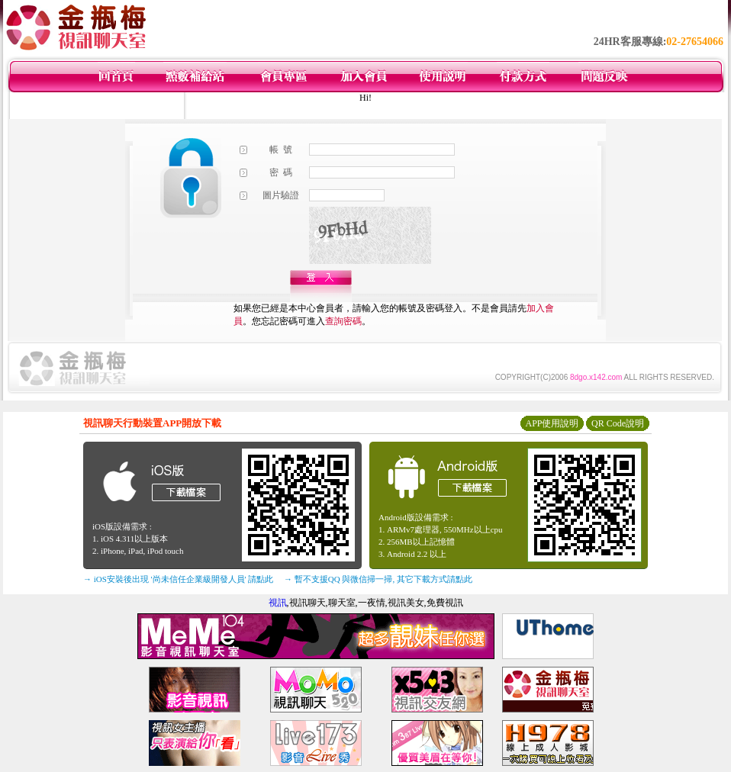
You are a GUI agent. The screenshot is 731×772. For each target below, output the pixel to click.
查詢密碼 (343, 321)
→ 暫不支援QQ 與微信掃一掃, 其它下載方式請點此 (378, 579)
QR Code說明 (617, 423)
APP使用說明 (551, 423)
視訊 (278, 602)
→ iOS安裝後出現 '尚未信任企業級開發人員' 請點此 (178, 579)
